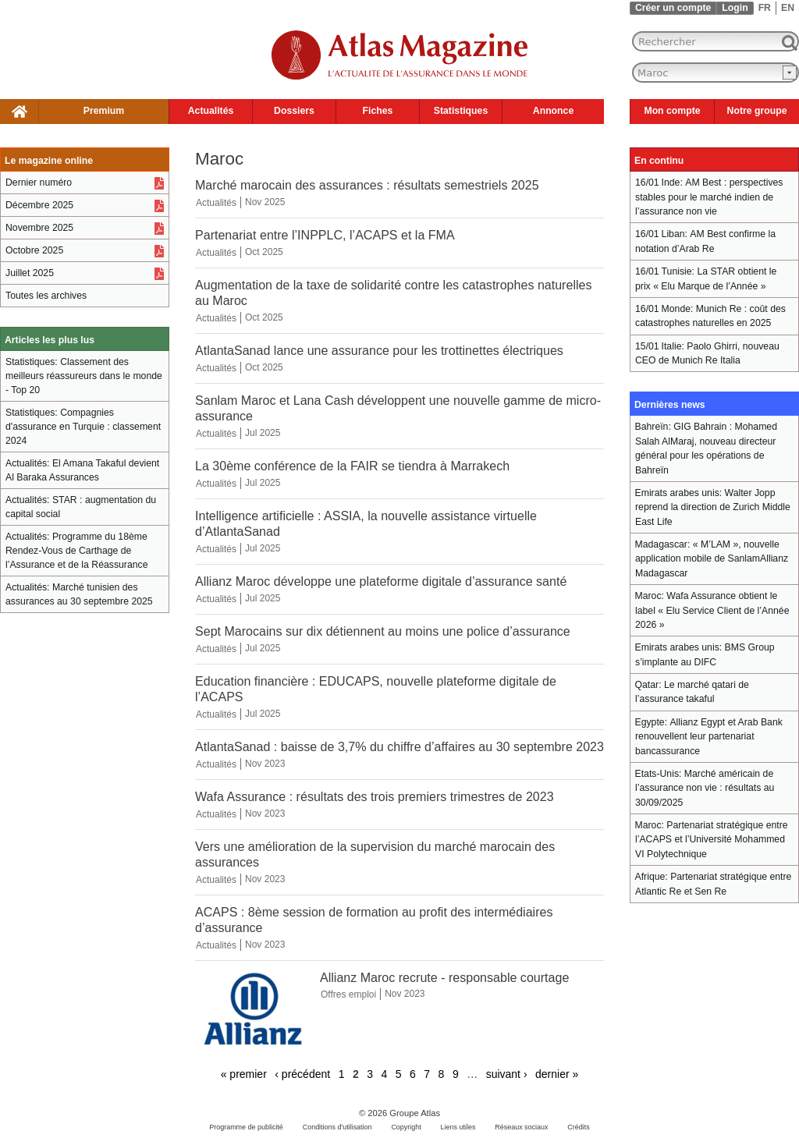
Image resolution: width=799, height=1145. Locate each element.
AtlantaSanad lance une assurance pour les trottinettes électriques (379, 350)
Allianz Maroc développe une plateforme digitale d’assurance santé (380, 581)
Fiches (378, 110)
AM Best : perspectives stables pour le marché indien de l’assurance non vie (709, 197)
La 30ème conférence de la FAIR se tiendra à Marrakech (352, 466)
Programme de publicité (246, 1127)
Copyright (406, 1127)
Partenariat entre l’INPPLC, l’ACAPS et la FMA (325, 235)
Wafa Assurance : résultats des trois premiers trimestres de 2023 (374, 796)
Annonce (553, 110)
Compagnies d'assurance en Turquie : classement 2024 (83, 426)
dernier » (556, 1074)
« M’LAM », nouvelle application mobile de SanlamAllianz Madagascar (711, 559)
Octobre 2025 (34, 250)
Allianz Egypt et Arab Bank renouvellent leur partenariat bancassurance (709, 737)
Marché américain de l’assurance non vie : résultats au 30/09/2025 (704, 788)
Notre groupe (757, 110)
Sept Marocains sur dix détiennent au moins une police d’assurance (382, 631)
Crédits (578, 1127)
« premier (244, 1074)
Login (735, 7)
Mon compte (672, 110)
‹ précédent (302, 1074)
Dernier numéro (38, 182)
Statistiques (461, 110)
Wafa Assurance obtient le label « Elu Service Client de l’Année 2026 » (712, 610)
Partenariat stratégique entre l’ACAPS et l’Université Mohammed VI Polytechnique (711, 840)
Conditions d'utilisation (337, 1127)
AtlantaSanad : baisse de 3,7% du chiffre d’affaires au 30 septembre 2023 (399, 746)
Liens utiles (458, 1127)
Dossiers (294, 110)
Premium (103, 110)
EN (787, 7)
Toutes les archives (46, 295)
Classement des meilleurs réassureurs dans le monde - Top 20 (83, 375)
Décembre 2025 (39, 205)
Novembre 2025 (39, 227)
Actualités (211, 110)
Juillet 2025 (29, 273)
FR (764, 7)
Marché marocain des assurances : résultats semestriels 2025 (367, 185)
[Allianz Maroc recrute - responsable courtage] (253, 1043)
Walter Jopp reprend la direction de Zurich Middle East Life (712, 507)
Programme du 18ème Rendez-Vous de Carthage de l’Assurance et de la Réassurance (76, 550)
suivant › (506, 1074)
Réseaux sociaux (521, 1127)
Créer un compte (673, 7)
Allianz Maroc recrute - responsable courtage (444, 977)
